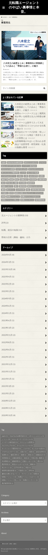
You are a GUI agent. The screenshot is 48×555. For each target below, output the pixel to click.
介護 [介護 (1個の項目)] (25, 176)
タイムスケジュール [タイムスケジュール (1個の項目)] (36, 169)
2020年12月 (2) (8, 400)
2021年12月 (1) (8, 364)
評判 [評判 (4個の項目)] (11, 193)
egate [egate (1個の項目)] (4, 162)
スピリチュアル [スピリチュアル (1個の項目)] (21, 169)
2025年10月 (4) (8, 269)
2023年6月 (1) (8, 320)
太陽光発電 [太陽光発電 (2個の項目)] (42, 179)
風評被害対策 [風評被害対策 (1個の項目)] (40, 200)
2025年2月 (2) (8, 284)
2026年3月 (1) (8, 262)
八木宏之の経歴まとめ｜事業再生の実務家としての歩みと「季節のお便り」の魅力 (23, 107)
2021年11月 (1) (8, 371)
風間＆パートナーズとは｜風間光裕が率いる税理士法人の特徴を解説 (23, 116)
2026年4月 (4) (8, 254)
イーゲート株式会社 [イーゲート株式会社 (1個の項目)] (29, 166)
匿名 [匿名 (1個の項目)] (16, 179)
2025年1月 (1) (8, 291)
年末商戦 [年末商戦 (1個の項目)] (23, 183)
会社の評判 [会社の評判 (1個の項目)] (33, 176)
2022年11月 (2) (8, 335)
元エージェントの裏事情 (15, 215)
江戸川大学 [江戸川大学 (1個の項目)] (20, 190)
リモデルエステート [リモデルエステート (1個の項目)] (9, 176)
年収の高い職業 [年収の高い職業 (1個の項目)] (12, 183)
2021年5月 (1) (8, 379)
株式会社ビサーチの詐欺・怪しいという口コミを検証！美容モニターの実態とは (23, 135)
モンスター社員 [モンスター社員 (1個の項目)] (32, 173)
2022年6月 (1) (8, 349)
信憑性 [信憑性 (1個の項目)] (41, 176)
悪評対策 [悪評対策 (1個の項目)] (23, 186)
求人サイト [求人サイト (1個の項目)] (11, 190)
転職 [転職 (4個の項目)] (3, 196)
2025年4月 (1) (8, 276)
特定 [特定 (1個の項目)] (27, 190)
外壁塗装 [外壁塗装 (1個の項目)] (33, 179)
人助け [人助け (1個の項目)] (20, 176)
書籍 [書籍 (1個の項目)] (3, 190)
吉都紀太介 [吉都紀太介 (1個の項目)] (24, 179)
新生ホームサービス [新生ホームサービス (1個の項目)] (35, 186)
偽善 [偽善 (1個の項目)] (11, 179)
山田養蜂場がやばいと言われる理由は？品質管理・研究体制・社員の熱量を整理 (23, 144)
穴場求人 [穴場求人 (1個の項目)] (5, 193)
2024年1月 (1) (8, 313)
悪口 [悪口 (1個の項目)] (16, 186)
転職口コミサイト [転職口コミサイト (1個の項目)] (27, 200)
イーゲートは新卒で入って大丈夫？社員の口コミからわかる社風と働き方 (23, 125)
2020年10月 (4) (8, 415)
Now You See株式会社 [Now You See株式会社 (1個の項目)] (15, 162)
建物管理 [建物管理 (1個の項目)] (31, 183)
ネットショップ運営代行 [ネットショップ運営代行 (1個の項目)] (10, 173)
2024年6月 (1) (8, 306)
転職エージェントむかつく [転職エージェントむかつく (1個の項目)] (30, 196)
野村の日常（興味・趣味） (16, 237)
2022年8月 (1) (8, 342)
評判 (5, 222)
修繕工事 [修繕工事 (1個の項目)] (5, 179)
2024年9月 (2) (8, 298)
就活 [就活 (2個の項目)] (3, 183)
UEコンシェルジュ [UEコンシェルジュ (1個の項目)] (31, 162)
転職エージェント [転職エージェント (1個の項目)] (13, 196)
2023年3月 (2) (8, 327)
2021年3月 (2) (8, 386)
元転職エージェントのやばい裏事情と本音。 (24, 7)
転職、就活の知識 (12, 230)
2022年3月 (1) (8, 357)
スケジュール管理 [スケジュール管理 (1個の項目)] (8, 169)
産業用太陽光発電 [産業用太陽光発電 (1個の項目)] (37, 190)
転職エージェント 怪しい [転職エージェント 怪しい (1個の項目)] (10, 200)
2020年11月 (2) (8, 408)
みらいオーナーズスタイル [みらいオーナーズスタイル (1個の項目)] (11, 166)
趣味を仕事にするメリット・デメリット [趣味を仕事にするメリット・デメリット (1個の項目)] (29, 193)
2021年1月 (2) (8, 393)
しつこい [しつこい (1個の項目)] (43, 162)
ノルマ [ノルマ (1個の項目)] (23, 173)
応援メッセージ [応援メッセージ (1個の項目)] (7, 186)
